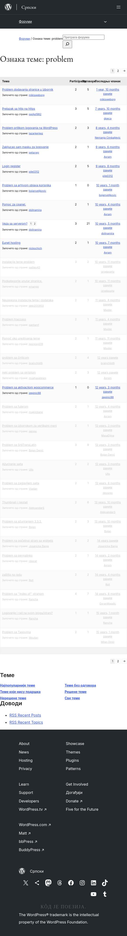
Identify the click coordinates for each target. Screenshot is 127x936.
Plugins (72, 760)
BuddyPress (31, 849)
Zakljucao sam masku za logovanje (25, 147)
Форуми (25, 21)
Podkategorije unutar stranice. (22, 281)
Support (26, 792)
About (24, 743)
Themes (73, 752)
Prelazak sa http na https (18, 108)
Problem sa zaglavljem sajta (20, 483)
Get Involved (77, 784)
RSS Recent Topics (26, 722)
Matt (25, 833)
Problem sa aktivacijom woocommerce (27, 387)
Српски (37, 871)
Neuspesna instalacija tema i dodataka (27, 300)
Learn (24, 784)
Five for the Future (82, 809)
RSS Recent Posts (25, 715)
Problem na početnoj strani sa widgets (27, 540)
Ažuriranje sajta (12, 464)
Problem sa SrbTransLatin (19, 445)
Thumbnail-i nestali (15, 502)
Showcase (75, 743)
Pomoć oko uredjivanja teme (21, 338)
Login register (11, 166)
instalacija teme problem (18, 262)
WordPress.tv (33, 809)
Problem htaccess (14, 319)
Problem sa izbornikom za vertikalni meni (29, 425)
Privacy (25, 768)
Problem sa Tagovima (16, 632)
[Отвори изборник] (119, 7)
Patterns (73, 768)
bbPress (28, 841)
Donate (74, 801)
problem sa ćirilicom (15, 357)
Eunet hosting (11, 242)
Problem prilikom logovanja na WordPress (29, 128)
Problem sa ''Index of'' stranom (23, 594)
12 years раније (107, 357)
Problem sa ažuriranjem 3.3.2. (22, 521)
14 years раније (107, 540)
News (24, 752)
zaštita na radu (12, 574)
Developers (29, 801)
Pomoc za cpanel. (14, 204)
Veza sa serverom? (14, 223)
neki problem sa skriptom (19, 372)
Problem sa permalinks (17, 555)
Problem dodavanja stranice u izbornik (27, 89)
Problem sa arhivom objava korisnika (26, 185)
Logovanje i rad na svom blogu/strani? (27, 613)
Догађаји (74, 792)
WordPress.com (35, 824)
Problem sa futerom (15, 406)
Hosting (26, 760)
